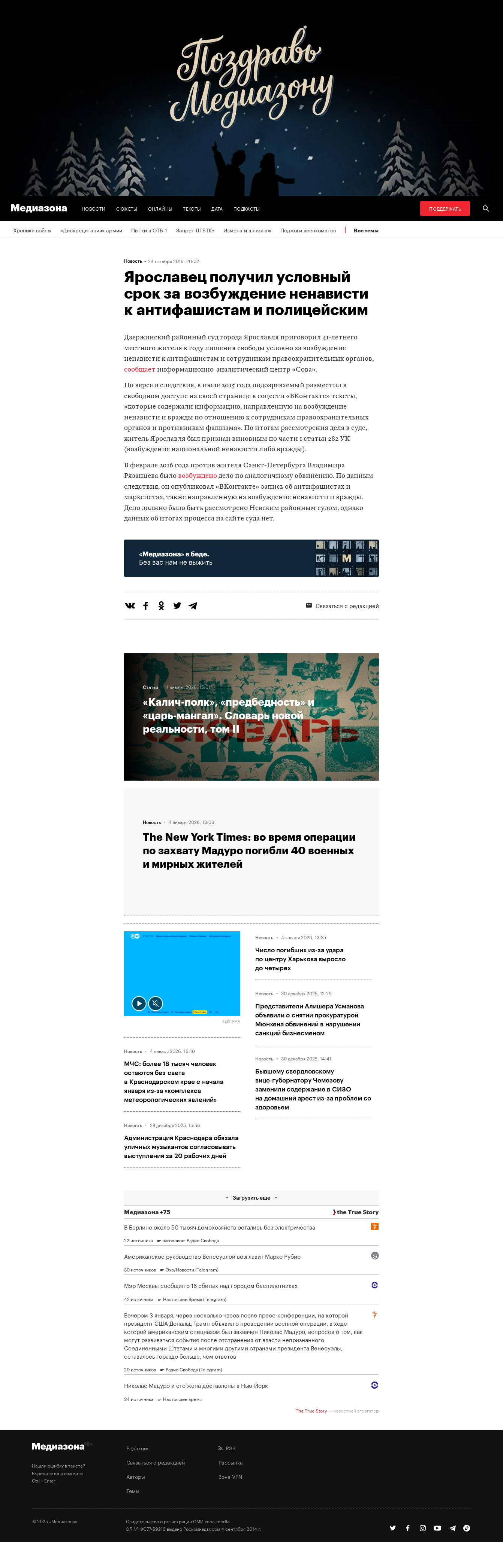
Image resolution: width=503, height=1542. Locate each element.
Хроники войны (32, 230)
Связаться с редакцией (342, 605)
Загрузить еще (251, 1197)
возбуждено (197, 476)
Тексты (192, 208)
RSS (227, 1448)
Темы (132, 1490)
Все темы (366, 230)
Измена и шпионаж (247, 230)
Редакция (138, 1448)
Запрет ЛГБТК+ (195, 230)
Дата (217, 208)
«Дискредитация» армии (91, 230)
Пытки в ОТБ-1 (149, 230)
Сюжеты (127, 208)
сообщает (140, 370)
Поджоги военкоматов (308, 230)
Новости (94, 208)
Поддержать (445, 208)
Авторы (135, 1476)
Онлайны (160, 208)
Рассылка (231, 1462)
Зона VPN (230, 1476)
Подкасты (247, 208)
